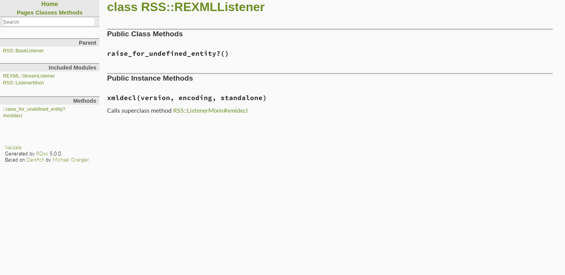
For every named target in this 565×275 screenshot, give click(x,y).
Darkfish (35, 160)
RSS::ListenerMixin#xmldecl (210, 110)
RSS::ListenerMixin (23, 83)
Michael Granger (71, 160)
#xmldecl (12, 115)
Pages (25, 12)
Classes (46, 12)
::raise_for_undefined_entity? (34, 109)
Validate (13, 147)
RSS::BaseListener (23, 50)
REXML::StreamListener (29, 76)
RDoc (42, 153)
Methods (71, 12)
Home (49, 4)
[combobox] (48, 22)
